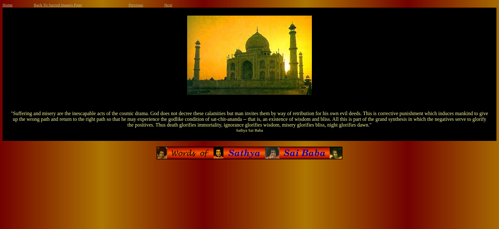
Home (8, 5)
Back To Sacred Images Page (58, 5)
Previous (136, 5)
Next (168, 5)
